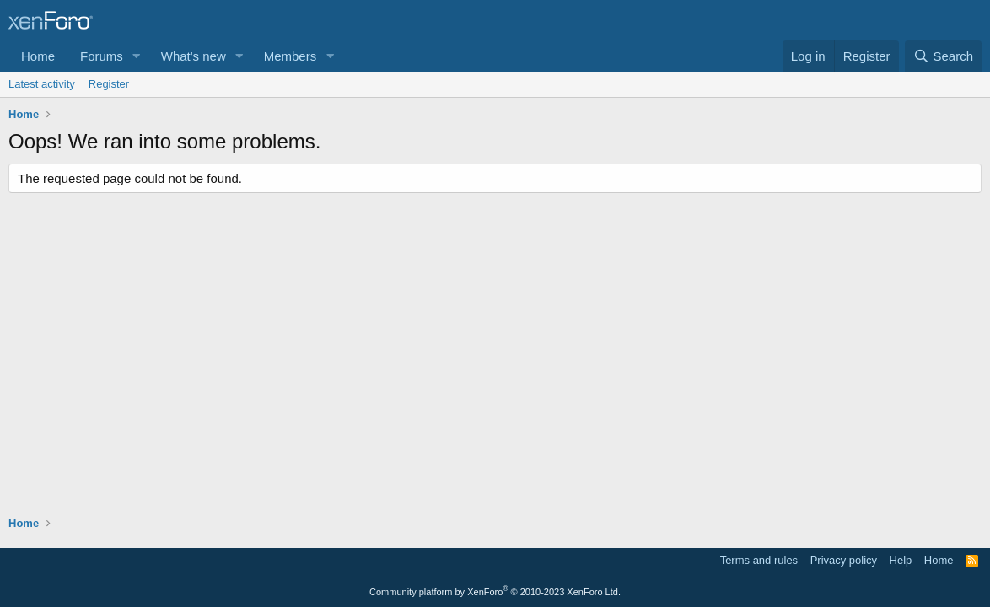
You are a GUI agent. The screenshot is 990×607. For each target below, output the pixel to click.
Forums (101, 56)
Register (109, 84)
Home (38, 56)
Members (290, 56)
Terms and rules (759, 560)
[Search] (943, 56)
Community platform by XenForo (495, 592)
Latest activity (41, 84)
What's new (193, 56)
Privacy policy (843, 560)
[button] (136, 56)
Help (901, 560)
